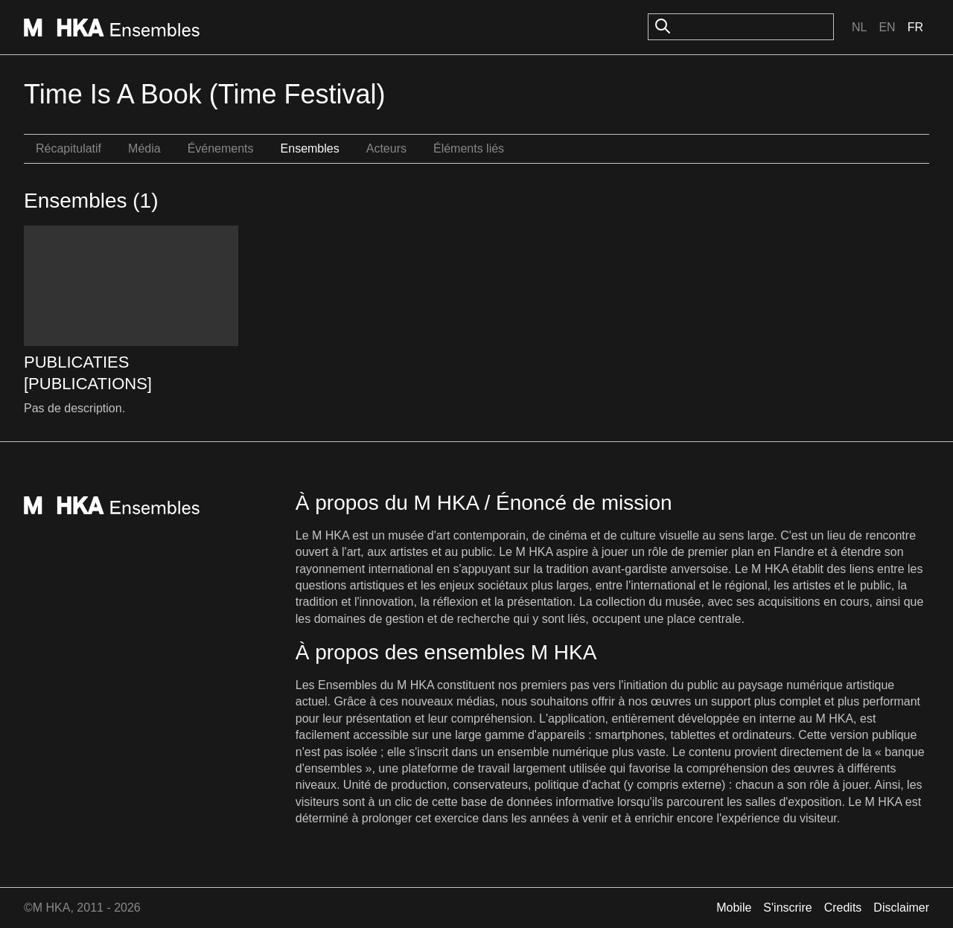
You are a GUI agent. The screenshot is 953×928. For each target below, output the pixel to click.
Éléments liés (468, 148)
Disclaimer (901, 907)
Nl (859, 27)
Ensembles (310, 148)
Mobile (733, 907)
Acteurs (386, 148)
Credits (843, 907)
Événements (221, 148)
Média (144, 148)
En (887, 27)
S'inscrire (787, 907)
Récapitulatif (68, 148)
